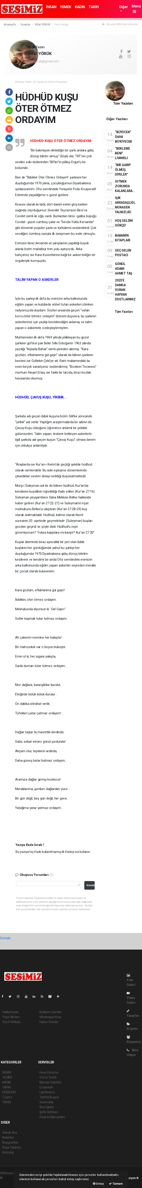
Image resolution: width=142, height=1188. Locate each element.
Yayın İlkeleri (10, 1017)
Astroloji (8, 1152)
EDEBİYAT (9, 1092)
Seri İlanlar (46, 1107)
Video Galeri (131, 998)
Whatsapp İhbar (50, 1017)
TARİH (94, 7)
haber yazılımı (13, 1178)
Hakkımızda (10, 1012)
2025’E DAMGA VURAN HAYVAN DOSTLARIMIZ (125, 290)
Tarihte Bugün (49, 1097)
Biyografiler (10, 1142)
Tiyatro (7, 1097)
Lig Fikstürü (47, 1092)
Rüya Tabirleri (11, 1147)
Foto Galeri (131, 980)
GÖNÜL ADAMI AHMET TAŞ (123, 268)
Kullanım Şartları (50, 1012)
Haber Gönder (49, 1022)
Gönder (90, 885)
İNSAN (51, 7)
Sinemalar (46, 1102)
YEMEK (65, 7)
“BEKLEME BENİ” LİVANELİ (122, 153)
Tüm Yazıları (123, 103)
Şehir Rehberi (48, 1112)
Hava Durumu (48, 1072)
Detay (98, 1183)
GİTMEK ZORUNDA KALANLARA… (125, 186)
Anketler (8, 1137)
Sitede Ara (9, 1132)
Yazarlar (25, 24)
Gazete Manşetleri (52, 1117)
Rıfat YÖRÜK (42, 24)
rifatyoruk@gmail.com (43, 61)
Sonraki (5, 938)
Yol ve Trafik (48, 1077)
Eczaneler (46, 1087)
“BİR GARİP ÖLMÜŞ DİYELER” (123, 169)
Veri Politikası (11, 1022)
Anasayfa (10, 24)
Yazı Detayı (61, 24)
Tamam (116, 1183)
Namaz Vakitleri (50, 1082)
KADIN (80, 7)
